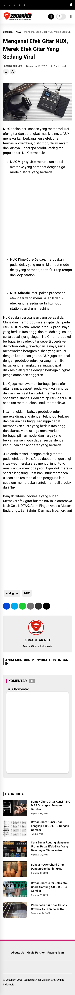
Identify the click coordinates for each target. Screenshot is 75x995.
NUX (18, 31)
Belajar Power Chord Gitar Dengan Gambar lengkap (47, 866)
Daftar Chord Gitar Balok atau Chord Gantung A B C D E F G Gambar (49, 886)
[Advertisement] (35, 210)
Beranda (8, 31)
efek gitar (12, 593)
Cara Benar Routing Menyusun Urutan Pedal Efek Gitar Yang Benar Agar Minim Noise (50, 846)
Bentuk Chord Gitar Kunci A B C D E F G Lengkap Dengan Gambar (50, 805)
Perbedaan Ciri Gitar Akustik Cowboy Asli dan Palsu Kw (49, 907)
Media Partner (36, 952)
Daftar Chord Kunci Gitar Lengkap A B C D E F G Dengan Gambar (50, 825)
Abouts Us (17, 952)
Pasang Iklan (55, 952)
